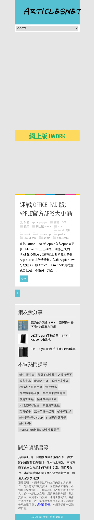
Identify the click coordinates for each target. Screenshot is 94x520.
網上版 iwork (43, 226)
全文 (23, 279)
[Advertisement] (47, 82)
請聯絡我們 (43, 504)
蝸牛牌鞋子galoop (31, 417)
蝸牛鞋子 (25, 423)
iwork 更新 (64, 230)
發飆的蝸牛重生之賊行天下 (55, 375)
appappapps (39, 222)
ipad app (63, 234)
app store (63, 237)
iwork (27, 234)
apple (46, 237)
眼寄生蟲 (25, 381)
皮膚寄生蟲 (26, 399)
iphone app (44, 234)
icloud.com (30, 237)
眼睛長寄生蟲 (60, 381)
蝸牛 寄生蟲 (27, 375)
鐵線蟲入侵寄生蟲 (30, 387)
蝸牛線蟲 (51, 387)
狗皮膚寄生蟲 (51, 405)
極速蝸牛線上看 (47, 399)
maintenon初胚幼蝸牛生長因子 (39, 430)
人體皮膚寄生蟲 (29, 405)
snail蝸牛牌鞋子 (56, 417)
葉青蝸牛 (25, 411)
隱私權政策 (56, 516)
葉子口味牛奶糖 (44, 411)
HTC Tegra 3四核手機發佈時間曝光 (53, 349)
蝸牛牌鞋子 (64, 411)
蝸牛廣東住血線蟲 (54, 393)
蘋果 (26, 226)
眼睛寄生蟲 (41, 381)
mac (60, 226)
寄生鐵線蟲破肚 (29, 393)
